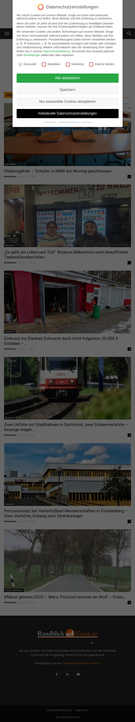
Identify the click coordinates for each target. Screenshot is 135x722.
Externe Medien (101, 64)
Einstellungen (32, 55)
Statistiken (51, 64)
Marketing (75, 64)
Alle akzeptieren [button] (67, 78)
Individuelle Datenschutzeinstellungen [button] (67, 113)
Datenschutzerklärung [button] (69, 122)
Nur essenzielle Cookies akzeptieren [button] (67, 102)
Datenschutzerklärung (56, 51)
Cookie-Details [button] (50, 122)
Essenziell (27, 64)
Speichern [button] (67, 90)
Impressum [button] (87, 122)
